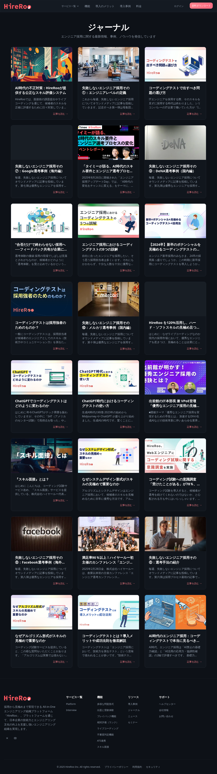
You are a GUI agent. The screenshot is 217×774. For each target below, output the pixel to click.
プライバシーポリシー (116, 766)
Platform (71, 704)
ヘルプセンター (167, 704)
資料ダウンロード (201, 5)
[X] (7, 738)
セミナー (132, 722)
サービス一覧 (70, 6)
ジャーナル (134, 710)
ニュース (132, 716)
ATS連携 (101, 740)
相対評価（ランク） (108, 722)
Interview (71, 710)
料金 (139, 6)
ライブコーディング (108, 728)
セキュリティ (153, 766)
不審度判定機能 (105, 734)
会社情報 (164, 710)
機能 (87, 6)
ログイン (179, 6)
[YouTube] (15, 738)
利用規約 (137, 766)
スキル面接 (103, 746)
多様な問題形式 (105, 704)
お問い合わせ (166, 716)
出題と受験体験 (105, 710)
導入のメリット (104, 6)
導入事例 (125, 6)
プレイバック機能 (106, 716)
